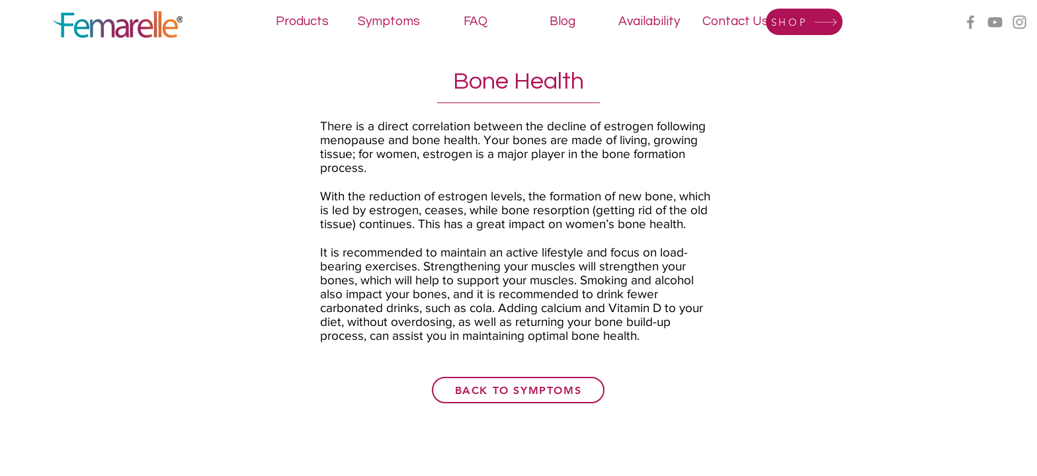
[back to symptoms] (518, 390)
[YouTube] (995, 22)
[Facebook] (970, 22)
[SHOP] (804, 22)
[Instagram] (1019, 22)
